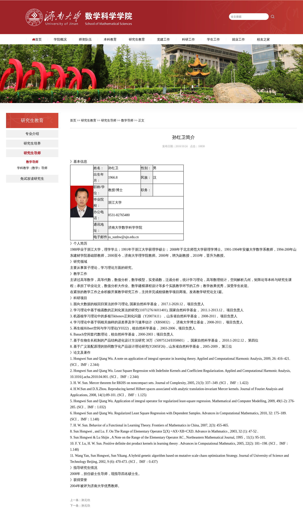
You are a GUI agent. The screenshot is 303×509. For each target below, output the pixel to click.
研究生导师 (32, 153)
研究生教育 (137, 39)
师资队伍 (85, 39)
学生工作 (213, 39)
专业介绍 (32, 134)
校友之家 (263, 39)
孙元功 (85, 500)
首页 (37, 39)
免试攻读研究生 (32, 179)
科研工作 (188, 39)
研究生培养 (32, 143)
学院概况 (60, 39)
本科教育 (110, 39)
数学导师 (32, 162)
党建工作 (163, 39)
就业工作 (238, 39)
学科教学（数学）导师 (32, 168)
